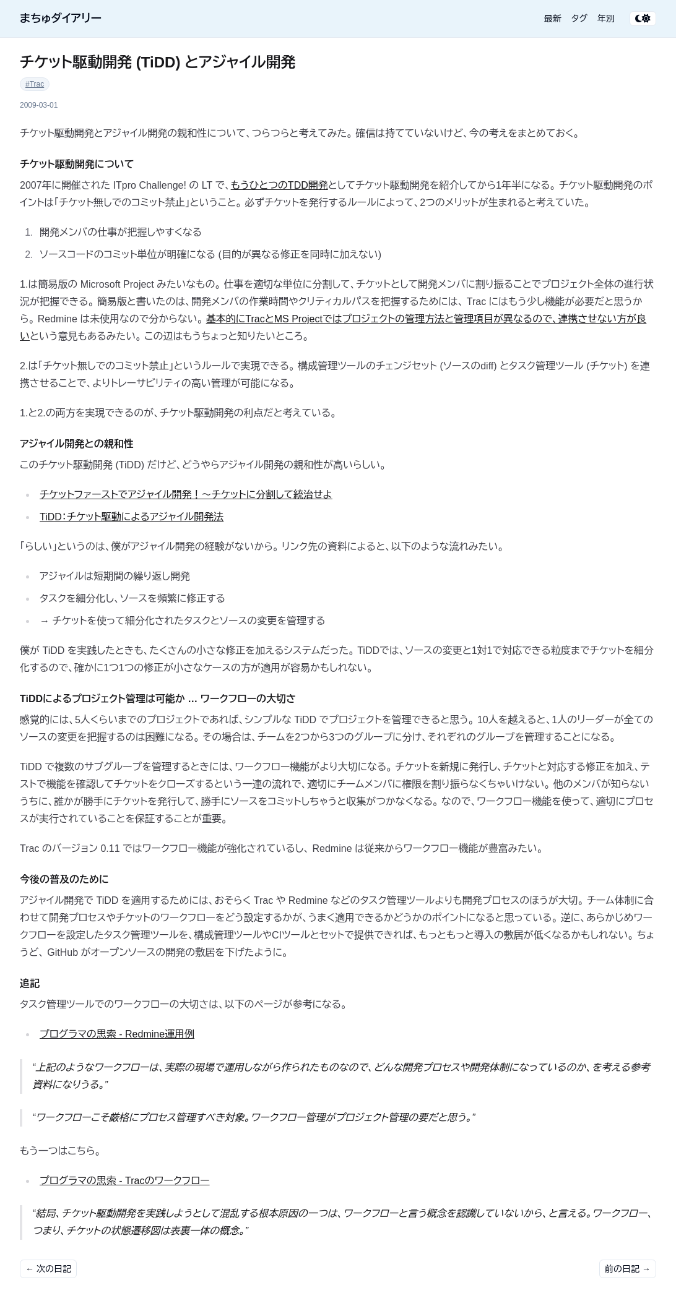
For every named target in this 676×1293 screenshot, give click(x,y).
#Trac (34, 84)
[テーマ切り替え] (643, 18)
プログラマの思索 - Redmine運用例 (117, 1034)
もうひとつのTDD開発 (279, 185)
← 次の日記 (48, 1269)
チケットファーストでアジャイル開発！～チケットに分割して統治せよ (186, 494)
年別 (606, 19)
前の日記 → (628, 1269)
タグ (579, 19)
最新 (552, 19)
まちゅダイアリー (61, 18)
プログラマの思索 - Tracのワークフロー (125, 1180)
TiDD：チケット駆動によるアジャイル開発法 (131, 517)
